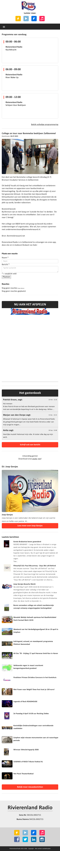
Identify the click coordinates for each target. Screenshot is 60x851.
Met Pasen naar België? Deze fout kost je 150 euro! (34, 690)
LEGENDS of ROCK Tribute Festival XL (28, 762)
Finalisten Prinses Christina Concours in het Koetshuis (34, 677)
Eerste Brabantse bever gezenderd (27, 542)
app (54, 242)
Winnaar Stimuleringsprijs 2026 (26, 750)
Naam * (5, 258)
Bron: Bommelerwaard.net (13, 236)
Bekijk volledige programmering (44, 124)
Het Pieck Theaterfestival (23, 774)
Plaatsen (6, 277)
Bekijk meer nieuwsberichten (30, 787)
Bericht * (6, 264)
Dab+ (35, 245)
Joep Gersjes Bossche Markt (24, 584)
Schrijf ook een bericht (30, 445)
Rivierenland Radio (30, 808)
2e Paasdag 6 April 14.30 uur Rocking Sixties (31, 714)
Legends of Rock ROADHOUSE (25, 702)
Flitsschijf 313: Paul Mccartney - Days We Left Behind (34, 566)
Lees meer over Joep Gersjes (30, 526)
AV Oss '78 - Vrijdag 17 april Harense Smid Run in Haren (35, 653)
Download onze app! (30, 459)
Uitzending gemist (30, 456)
